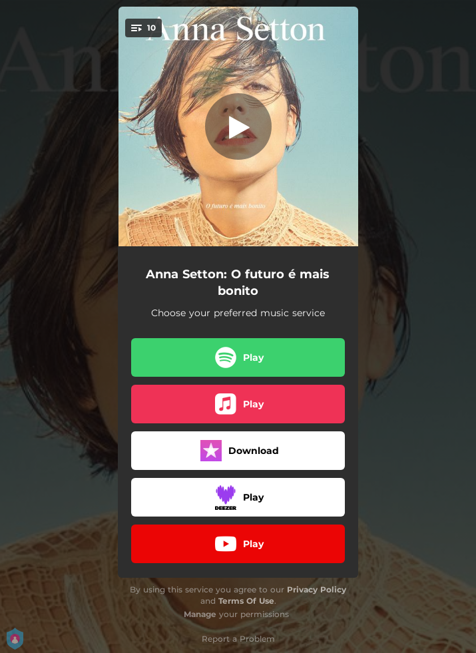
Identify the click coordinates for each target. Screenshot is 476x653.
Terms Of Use (246, 601)
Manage (200, 614)
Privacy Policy (316, 589)
